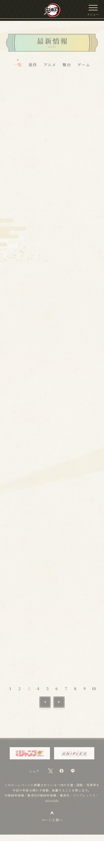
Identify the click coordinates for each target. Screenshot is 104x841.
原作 (32, 64)
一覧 (17, 64)
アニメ (50, 64)
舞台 (66, 64)
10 (94, 694)
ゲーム (84, 64)
